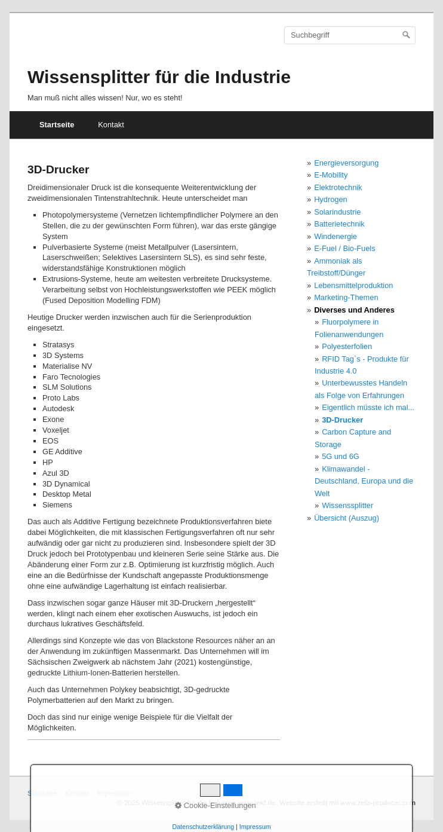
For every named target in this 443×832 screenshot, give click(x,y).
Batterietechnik (339, 223)
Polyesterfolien (347, 346)
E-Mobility (330, 174)
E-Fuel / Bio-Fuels (344, 248)
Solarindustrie (337, 211)
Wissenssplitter (347, 505)
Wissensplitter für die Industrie (159, 77)
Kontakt (111, 124)
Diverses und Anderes (354, 309)
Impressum (114, 793)
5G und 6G (340, 456)
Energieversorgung (346, 162)
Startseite (56, 124)
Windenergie (335, 236)
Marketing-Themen (346, 297)
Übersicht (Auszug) (346, 517)
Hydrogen (330, 199)
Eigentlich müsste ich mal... (368, 407)
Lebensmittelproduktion (353, 285)
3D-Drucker (342, 419)
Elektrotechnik (338, 187)
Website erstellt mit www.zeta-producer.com (347, 802)
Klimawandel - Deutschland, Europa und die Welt (364, 481)
